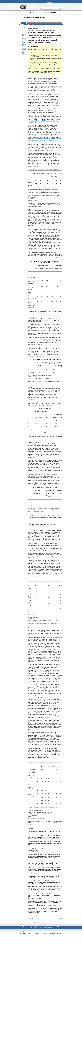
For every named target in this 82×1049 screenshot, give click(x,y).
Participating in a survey (49, 12)
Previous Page (30, 918)
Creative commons (22, 932)
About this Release (24, 28)
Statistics (15, 12)
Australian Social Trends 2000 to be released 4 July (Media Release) (24, 49)
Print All (32, 24)
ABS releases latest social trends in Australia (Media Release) (24, 38)
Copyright (30, 933)
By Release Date (23, 15)
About (66, 12)
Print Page (27, 24)
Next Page (60, 918)
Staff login (59, 933)
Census (32, 12)
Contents (24, 31)
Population (35, 27)
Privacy (44, 933)
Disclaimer (37, 933)
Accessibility (52, 933)
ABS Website (49, 1)
